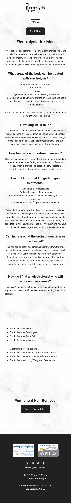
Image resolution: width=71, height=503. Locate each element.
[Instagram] (27, 463)
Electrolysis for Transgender (24, 348)
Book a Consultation (35, 409)
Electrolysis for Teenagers (23, 332)
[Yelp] (43, 463)
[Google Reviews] (38, 463)
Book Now (35, 31)
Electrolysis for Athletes (22, 340)
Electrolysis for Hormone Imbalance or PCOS (33, 356)
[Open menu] (35, 21)
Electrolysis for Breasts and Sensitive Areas (33, 352)
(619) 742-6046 (39, 467)
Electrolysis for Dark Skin (23, 336)
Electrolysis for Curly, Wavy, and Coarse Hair (33, 360)
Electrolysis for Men (20, 328)
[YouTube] (32, 463)
